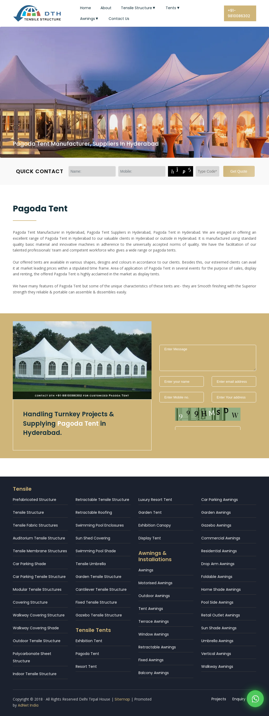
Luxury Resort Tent (155, 499)
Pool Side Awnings (217, 602)
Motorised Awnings (155, 583)
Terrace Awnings (153, 621)
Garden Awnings (216, 512)
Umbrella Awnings (217, 640)
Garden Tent (150, 512)
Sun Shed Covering (93, 538)
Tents (173, 7)
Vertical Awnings (216, 653)
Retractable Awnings (157, 647)
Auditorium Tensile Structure (39, 538)
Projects (218, 699)
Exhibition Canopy (154, 525)
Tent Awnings (150, 608)
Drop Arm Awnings (217, 563)
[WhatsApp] (255, 700)
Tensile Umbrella (91, 563)
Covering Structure (30, 602)
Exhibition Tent (89, 640)
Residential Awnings (219, 551)
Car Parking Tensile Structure (39, 576)
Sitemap (122, 699)
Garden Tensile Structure (98, 576)
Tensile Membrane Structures (40, 551)
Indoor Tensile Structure (35, 673)
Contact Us (119, 18)
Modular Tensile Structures (37, 589)
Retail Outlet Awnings (220, 615)
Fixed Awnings (151, 660)
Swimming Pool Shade (96, 551)
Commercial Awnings (220, 538)
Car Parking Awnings (219, 499)
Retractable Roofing (94, 512)
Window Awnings (153, 634)
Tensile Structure (138, 7)
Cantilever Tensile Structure (101, 589)
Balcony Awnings (153, 672)
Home (85, 7)
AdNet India (28, 705)
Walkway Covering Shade (36, 628)
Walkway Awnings (217, 666)
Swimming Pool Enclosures (100, 525)
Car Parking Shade (29, 563)
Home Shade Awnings (221, 589)
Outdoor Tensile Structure (36, 640)
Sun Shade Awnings (219, 628)
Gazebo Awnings (216, 525)
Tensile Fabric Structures (35, 525)
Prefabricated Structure (34, 499)
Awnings (89, 18)
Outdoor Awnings (154, 595)
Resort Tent (86, 666)
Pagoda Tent (87, 653)
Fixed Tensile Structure (96, 602)
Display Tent (149, 538)
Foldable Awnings (216, 576)
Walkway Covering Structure (39, 615)
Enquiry (238, 699)
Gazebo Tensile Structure (99, 615)
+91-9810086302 (239, 13)
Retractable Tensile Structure (102, 499)
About (105, 7)
